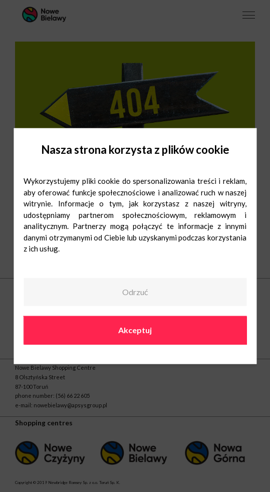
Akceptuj (135, 330)
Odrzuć (135, 292)
